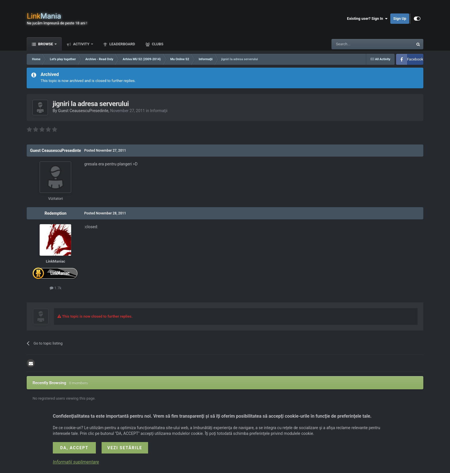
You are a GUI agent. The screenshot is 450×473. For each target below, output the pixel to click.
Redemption (55, 213)
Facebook (415, 59)
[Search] (358, 44)
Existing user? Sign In (367, 18)
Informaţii (158, 110)
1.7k (55, 288)
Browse (45, 44)
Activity (81, 44)
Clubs (157, 44)
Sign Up (399, 18)
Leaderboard (121, 44)
